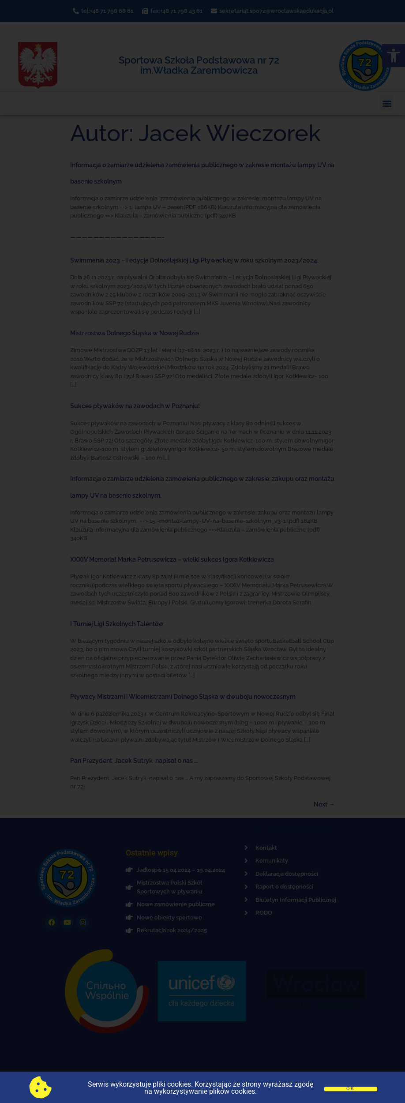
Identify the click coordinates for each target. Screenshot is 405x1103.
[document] (202, 551)
